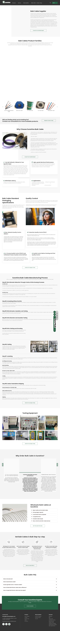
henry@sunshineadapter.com (8, 616)
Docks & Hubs (27, 618)
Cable (26, 619)
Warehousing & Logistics (53, 624)
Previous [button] (2, 106)
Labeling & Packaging (52, 623)
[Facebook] (3, 624)
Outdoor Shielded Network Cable (19, 111)
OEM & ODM (51, 618)
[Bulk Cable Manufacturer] (14, 141)
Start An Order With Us (30, 565)
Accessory (26, 621)
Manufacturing (51, 621)
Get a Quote (54, 3)
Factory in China (37, 617)
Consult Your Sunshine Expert (38, 30)
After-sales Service (52, 625)
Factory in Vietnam (38, 616)
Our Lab (36, 618)
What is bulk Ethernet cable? (9, 581)
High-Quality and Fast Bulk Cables (40, 510)
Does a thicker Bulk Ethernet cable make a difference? (15, 587)
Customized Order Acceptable (39, 514)
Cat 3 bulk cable (51, 110)
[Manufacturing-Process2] (39, 346)
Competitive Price (37, 516)
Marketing (50, 616)
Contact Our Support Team (30, 267)
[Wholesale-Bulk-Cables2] (14, 513)
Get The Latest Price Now (37, 525)
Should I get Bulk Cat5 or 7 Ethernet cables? (12, 584)
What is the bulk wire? (8, 578)
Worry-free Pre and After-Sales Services (41, 521)
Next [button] (57, 106)
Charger (26, 617)
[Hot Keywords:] (50, 3)
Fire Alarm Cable (9, 110)
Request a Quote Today (48, 120)
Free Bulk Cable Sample (38, 518)
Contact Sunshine (30, 606)
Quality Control (51, 622)
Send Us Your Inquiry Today (30, 402)
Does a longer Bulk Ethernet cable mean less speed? (14, 590)
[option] (9, 105)
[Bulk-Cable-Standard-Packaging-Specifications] (9, 219)
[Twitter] (6, 624)
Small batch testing (52, 619)
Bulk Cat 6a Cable (30, 110)
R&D (49, 617)
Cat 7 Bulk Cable (41, 110)
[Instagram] (9, 624)
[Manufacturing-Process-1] (53, 346)
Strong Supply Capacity (38, 512)
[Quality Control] (40, 216)
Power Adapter (27, 616)
